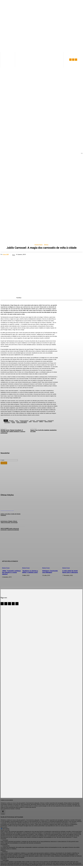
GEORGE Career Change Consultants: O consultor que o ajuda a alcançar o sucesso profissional (13, 431)
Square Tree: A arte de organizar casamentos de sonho (43, 430)
